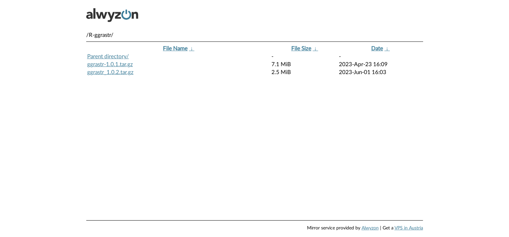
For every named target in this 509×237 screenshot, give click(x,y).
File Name (175, 48)
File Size (301, 48)
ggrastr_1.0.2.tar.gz (110, 72)
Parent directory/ (108, 56)
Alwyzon (370, 228)
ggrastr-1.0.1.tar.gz (110, 64)
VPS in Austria (408, 228)
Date (377, 48)
